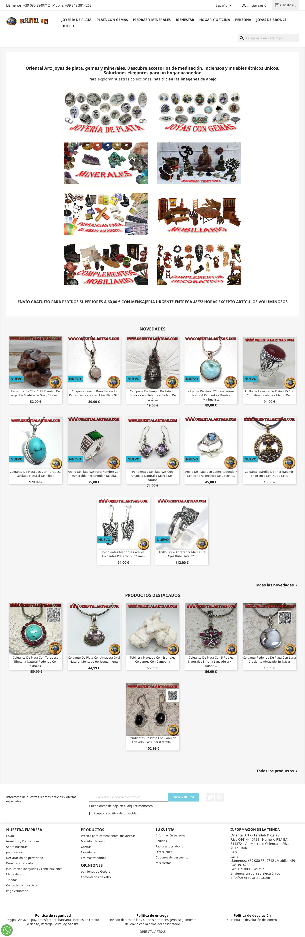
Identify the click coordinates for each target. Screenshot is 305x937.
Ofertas (86, 847)
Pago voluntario (17, 891)
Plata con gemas (112, 19)
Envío (10, 836)
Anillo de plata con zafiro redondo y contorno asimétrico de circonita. (211, 474)
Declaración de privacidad (24, 858)
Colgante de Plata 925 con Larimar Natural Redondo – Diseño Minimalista (211, 395)
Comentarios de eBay (96, 877)
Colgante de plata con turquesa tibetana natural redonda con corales (35, 661)
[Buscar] (268, 38)
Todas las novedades (277, 585)
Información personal (171, 835)
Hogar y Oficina (214, 19)
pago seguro (15, 852)
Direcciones (164, 852)
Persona (243, 19)
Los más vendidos (93, 858)
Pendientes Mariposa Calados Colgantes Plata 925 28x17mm (123, 554)
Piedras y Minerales (152, 19)
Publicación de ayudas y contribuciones (34, 869)
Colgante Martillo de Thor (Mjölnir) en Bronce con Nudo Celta (269, 474)
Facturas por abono (169, 846)
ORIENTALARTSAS (153, 931)
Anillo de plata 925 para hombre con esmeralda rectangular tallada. (94, 474)
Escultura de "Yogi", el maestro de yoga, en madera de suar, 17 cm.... (35, 393)
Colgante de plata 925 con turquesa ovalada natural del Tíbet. (35, 474)
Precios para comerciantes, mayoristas (108, 836)
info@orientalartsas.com (250, 877)
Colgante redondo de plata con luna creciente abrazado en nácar (269, 659)
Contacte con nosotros (22, 885)
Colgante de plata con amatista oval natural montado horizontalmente (94, 659)
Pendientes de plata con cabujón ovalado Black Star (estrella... (152, 740)
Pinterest (219, 797)
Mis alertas (163, 863)
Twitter (210, 797)
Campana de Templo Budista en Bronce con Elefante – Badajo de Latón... (152, 395)
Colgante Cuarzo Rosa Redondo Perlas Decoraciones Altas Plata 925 (94, 393)
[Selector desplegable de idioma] (224, 5)
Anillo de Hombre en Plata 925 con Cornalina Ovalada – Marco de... (269, 393)
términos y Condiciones (22, 841)
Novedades (89, 852)
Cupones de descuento (172, 857)
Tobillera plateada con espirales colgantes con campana (152, 659)
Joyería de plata (76, 19)
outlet (67, 25)
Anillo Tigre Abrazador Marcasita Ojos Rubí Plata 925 (181, 554)
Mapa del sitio (16, 874)
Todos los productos (277, 771)
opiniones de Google (95, 871)
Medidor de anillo (93, 841)
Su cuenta (165, 829)
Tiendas (11, 880)
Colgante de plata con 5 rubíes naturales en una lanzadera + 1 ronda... (211, 661)
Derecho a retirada (19, 863)
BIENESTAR (185, 19)
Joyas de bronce (271, 19)
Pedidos (161, 841)
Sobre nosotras (17, 847)
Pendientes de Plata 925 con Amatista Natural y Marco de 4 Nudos (152, 476)
